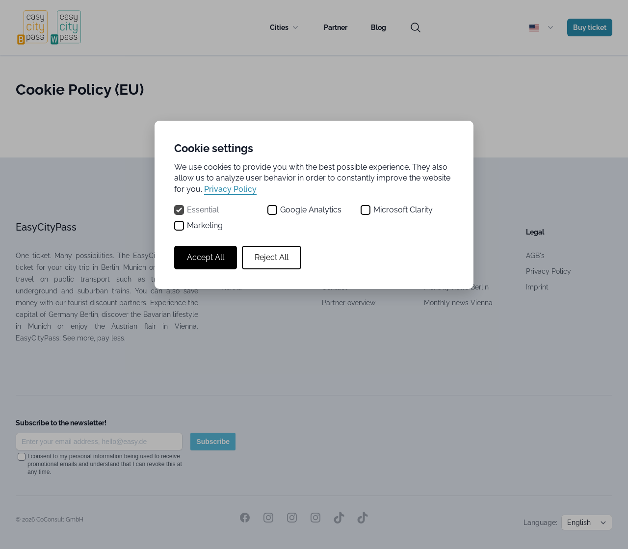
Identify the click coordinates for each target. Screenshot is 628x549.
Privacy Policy (230, 189)
